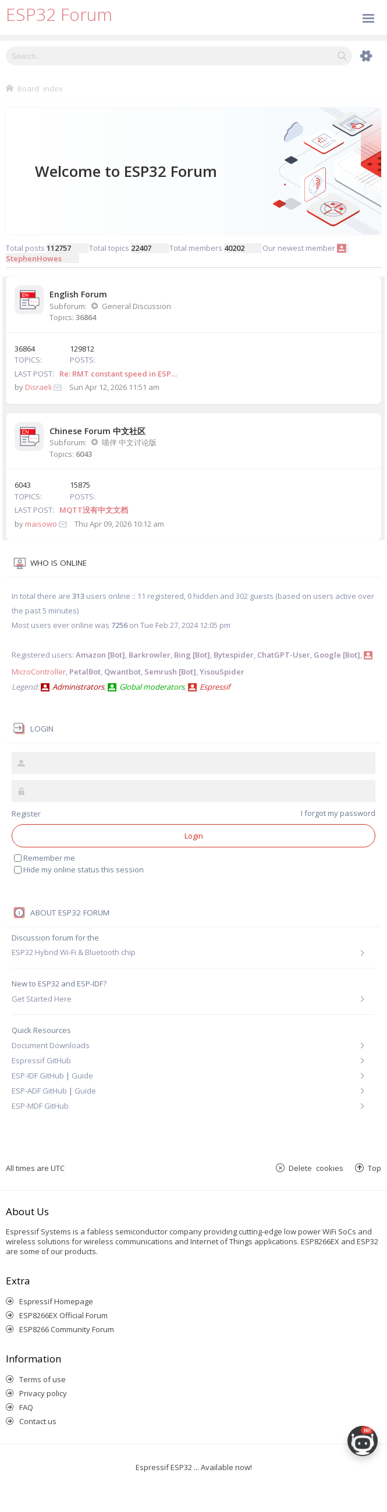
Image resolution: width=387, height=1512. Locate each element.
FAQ (26, 1407)
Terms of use (42, 1379)
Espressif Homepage (56, 1301)
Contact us (37, 1421)
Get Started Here (42, 998)
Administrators (78, 687)
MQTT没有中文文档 (93, 510)
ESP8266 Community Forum (66, 1329)
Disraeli (38, 387)
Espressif (215, 687)
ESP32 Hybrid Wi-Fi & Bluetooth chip (74, 952)
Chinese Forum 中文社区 (97, 430)
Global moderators (151, 687)
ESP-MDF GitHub (40, 1106)
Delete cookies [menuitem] (316, 1168)
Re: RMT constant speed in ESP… (118, 373)
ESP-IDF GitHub (38, 1075)
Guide (82, 1075)
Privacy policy (43, 1393)
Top (374, 1168)
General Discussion (136, 306)
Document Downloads (51, 1045)
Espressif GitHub (41, 1060)
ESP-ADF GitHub (39, 1090)
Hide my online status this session (79, 869)
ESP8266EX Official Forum (63, 1315)
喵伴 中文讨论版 (129, 442)
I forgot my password (338, 813)
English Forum (78, 294)
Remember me (44, 858)
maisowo (41, 524)
